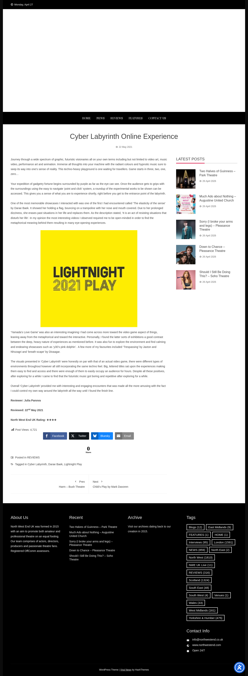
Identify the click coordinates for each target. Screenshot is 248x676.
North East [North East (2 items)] (220, 550)
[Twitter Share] (79, 436)
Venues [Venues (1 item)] (221, 595)
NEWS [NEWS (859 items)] (197, 550)
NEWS (100, 118)
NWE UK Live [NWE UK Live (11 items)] (201, 565)
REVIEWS (116, 118)
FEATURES (136, 118)
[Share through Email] (124, 436)
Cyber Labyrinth (37, 464)
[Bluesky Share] (102, 436)
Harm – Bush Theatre (50, 483)
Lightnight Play (73, 464)
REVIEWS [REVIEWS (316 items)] (199, 572)
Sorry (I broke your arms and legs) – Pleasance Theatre (216, 225)
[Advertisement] (124, 83)
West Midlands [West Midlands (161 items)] (202, 610)
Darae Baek (55, 464)
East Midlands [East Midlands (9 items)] (219, 527)
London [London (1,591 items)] (223, 542)
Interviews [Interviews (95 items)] (198, 542)
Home (86, 118)
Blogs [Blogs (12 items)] (195, 527)
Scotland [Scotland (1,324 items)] (199, 580)
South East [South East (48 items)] (199, 587)
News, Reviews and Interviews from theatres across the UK (124, 36)
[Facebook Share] (55, 436)
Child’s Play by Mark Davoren (128, 483)
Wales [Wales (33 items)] (196, 602)
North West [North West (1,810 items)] (201, 557)
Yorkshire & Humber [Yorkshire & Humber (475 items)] (205, 618)
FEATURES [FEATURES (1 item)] (198, 534)
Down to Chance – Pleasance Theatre (92, 550)
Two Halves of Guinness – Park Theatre (93, 526)
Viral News (125, 669)
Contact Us (157, 118)
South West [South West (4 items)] (198, 595)
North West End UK (124, 29)
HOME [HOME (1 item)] (221, 534)
